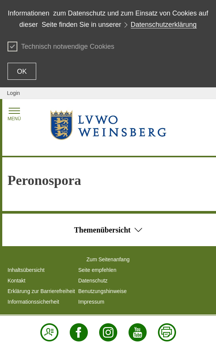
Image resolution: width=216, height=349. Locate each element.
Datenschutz (93, 281)
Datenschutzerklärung (164, 24)
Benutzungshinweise (102, 291)
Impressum (91, 302)
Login (13, 93)
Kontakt (16, 281)
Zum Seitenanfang (107, 259)
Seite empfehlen (97, 270)
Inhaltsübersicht (26, 270)
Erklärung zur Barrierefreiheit (41, 291)
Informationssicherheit (33, 302)
